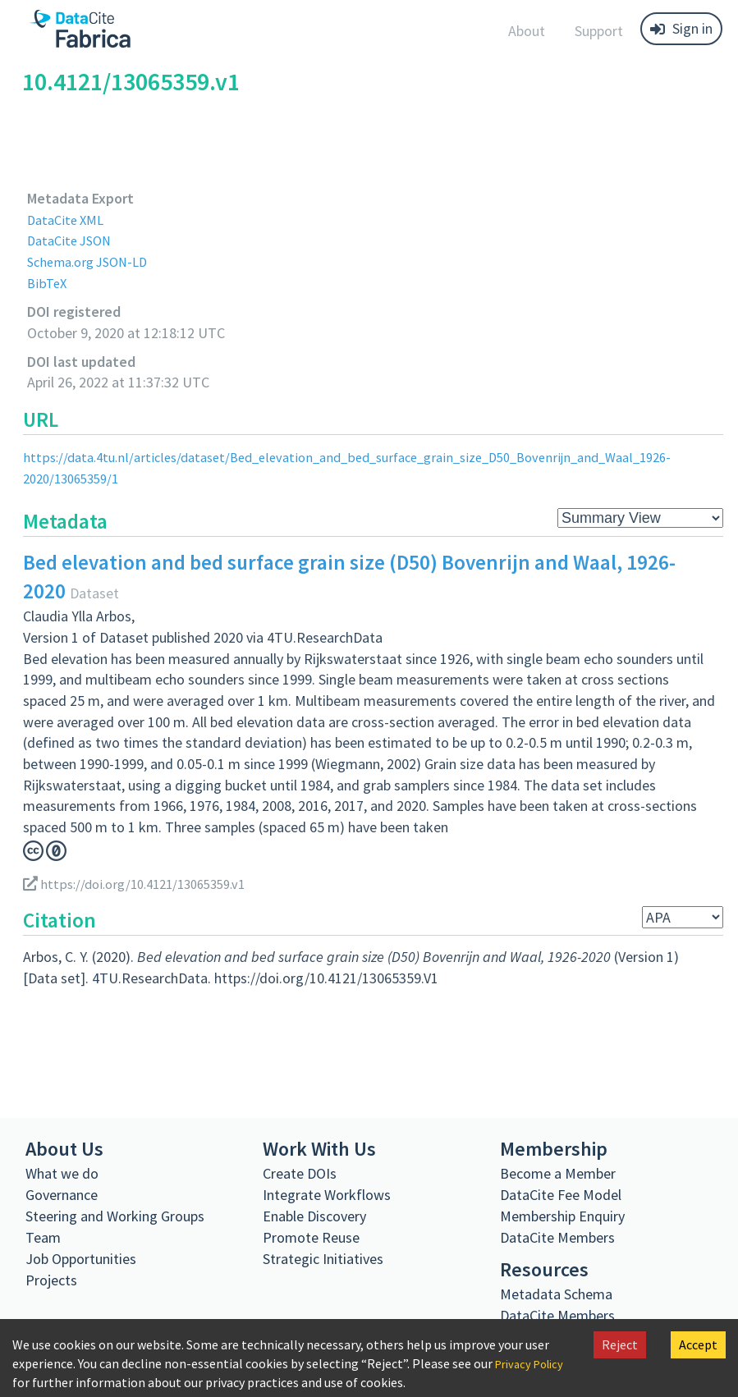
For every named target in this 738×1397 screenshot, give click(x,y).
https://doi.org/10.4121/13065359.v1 (143, 883)
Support (599, 30)
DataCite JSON (73, 240)
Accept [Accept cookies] (698, 1344)
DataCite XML (69, 219)
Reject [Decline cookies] (620, 1344)
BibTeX (48, 282)
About (526, 30)
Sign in (681, 28)
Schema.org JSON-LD (93, 261)
